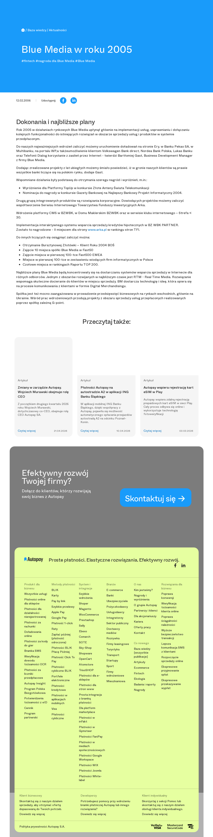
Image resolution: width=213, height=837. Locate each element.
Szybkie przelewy (62, 607)
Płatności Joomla (90, 771)
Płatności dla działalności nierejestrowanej (35, 613)
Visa (54, 709)
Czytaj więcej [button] (27, 430)
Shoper (83, 603)
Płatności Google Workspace (90, 757)
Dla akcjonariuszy (145, 616)
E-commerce (114, 590)
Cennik (28, 708)
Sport (110, 666)
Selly (82, 626)
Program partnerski (31, 715)
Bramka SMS (32, 651)
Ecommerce (141, 668)
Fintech (139, 673)
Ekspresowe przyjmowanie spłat (170, 671)
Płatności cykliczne (57, 716)
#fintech (28, 61)
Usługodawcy (115, 612)
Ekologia (139, 679)
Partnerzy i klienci (145, 610)
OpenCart (85, 659)
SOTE (83, 642)
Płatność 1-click (62, 623)
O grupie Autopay (145, 605)
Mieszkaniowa (115, 681)
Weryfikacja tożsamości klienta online (170, 607)
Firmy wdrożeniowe (115, 674)
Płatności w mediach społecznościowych (91, 746)
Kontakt (139, 633)
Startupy (112, 660)
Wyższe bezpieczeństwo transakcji (172, 634)
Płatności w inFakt (87, 720)
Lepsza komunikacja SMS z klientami (173, 648)
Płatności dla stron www (87, 687)
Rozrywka (113, 638)
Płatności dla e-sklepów (89, 678)
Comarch (84, 637)
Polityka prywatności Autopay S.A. (42, 827)
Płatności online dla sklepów (34, 601)
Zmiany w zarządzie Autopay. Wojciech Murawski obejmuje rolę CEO (43, 392)
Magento (85, 609)
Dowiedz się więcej (32, 814)
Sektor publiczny (117, 623)
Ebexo (83, 631)
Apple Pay (58, 612)
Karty (55, 595)
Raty (54, 629)
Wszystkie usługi (35, 594)
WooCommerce (89, 615)
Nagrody (139, 690)
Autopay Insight (35, 683)
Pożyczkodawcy (117, 607)
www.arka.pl (97, 229)
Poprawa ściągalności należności (169, 621)
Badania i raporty (145, 684)
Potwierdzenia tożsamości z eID (35, 700)
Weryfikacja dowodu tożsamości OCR (35, 660)
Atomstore (86, 664)
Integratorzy (114, 618)
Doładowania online (32, 634)
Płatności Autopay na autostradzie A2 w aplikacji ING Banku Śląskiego (105, 392)
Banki (110, 595)
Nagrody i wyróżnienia (141, 597)
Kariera (138, 622)
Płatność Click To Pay (63, 659)
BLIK (54, 590)
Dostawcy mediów (113, 631)
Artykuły (139, 662)
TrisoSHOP (86, 670)
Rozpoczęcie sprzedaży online (172, 659)
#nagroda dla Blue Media (55, 61)
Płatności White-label (90, 778)
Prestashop (86, 620)
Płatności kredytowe (58, 688)
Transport (112, 655)
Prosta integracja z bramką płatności (90, 699)
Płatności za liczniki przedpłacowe (33, 674)
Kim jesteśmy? (143, 590)
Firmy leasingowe (117, 644)
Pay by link (58, 601)
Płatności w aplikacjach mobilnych (59, 699)
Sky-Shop (85, 648)
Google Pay (59, 618)
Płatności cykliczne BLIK (61, 669)
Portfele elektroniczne (60, 678)
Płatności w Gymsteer (87, 729)
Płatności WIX (88, 765)
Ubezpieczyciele (117, 601)
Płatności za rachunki (32, 624)
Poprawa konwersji (167, 596)
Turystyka (113, 649)
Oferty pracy (142, 627)
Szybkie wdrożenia (85, 596)
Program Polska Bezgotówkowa (34, 691)
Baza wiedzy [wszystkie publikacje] (142, 653)
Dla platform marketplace (87, 710)
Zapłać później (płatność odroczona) (60, 638)
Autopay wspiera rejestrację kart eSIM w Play (168, 389)
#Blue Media (85, 61)
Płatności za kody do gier (36, 643)
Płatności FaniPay (91, 737)
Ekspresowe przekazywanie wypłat (171, 684)
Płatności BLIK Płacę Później (61, 650)
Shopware (85, 653)
